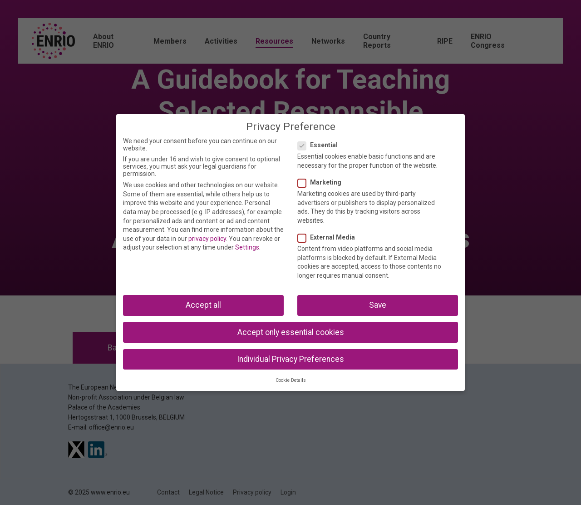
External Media (329, 237)
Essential (320, 145)
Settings (247, 247)
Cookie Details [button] (291, 380)
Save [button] (377, 305)
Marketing (322, 182)
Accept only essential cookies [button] (290, 332)
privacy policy (207, 238)
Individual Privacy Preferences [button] (290, 359)
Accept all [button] (203, 305)
